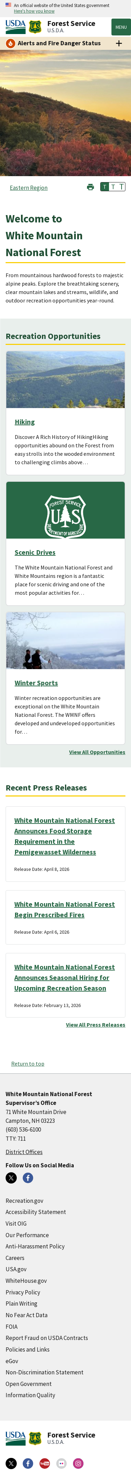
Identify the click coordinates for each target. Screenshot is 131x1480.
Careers (15, 1258)
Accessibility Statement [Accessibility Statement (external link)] (36, 1212)
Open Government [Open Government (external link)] (29, 1384)
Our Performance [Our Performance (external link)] (27, 1235)
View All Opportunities (97, 751)
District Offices (24, 1152)
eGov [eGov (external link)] (12, 1361)
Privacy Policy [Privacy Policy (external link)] (23, 1292)
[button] (90, 186)
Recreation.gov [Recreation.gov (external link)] (24, 1201)
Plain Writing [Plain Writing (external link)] (21, 1303)
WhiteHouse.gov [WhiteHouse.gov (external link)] (26, 1281)
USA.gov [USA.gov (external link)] (16, 1269)
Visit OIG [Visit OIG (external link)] (16, 1223)
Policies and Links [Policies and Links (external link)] (28, 1349)
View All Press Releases (95, 1024)
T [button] (105, 186)
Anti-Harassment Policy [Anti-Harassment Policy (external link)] (35, 1246)
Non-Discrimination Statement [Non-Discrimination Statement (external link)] (44, 1372)
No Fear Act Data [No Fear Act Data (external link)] (27, 1315)
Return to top (27, 1063)
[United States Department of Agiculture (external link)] (17, 27)
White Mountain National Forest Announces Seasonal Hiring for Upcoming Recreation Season (64, 977)
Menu (121, 27)
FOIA (11, 1327)
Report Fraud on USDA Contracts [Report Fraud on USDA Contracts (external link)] (47, 1338)
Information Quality (30, 1395)
